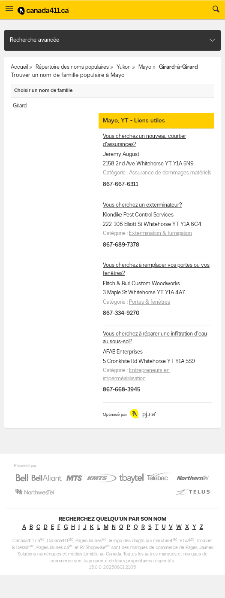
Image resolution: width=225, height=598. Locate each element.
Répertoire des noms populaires (72, 67)
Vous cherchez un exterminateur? (142, 205)
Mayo (144, 67)
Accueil (19, 67)
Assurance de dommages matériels (170, 173)
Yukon (124, 67)
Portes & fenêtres (149, 302)
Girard (20, 106)
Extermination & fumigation (160, 233)
